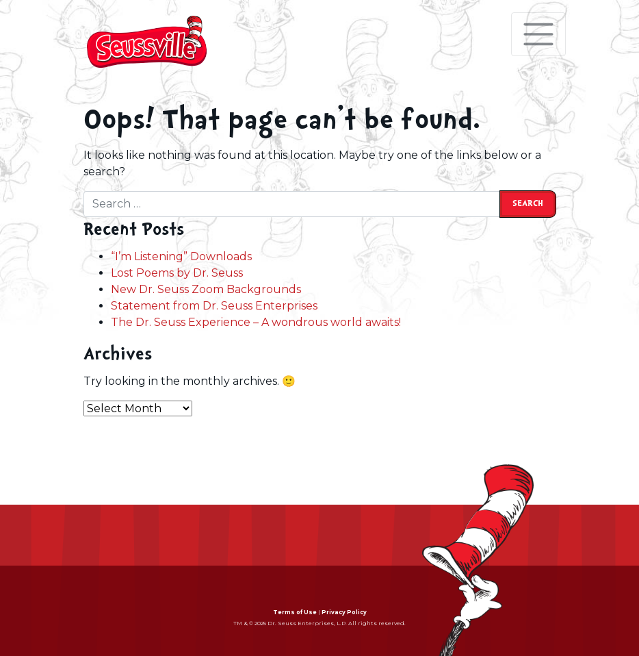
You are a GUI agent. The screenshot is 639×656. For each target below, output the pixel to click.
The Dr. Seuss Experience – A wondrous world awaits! (256, 322)
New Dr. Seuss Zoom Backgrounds (206, 289)
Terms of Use (295, 612)
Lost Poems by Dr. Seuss (177, 272)
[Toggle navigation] (538, 34)
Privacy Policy (344, 612)
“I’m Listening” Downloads (181, 256)
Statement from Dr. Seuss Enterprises (214, 305)
